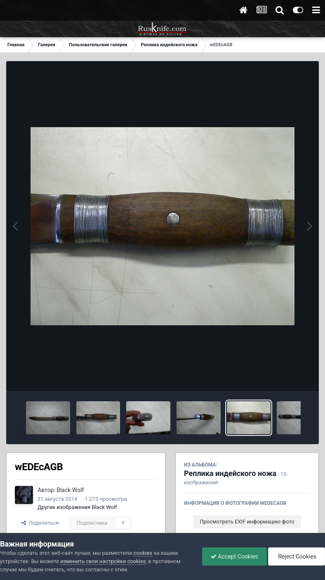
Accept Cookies (234, 556)
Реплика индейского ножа (230, 473)
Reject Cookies (296, 556)
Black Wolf (70, 490)
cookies (143, 553)
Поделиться (40, 523)
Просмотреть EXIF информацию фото (247, 521)
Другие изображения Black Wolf (77, 507)
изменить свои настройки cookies (103, 561)
